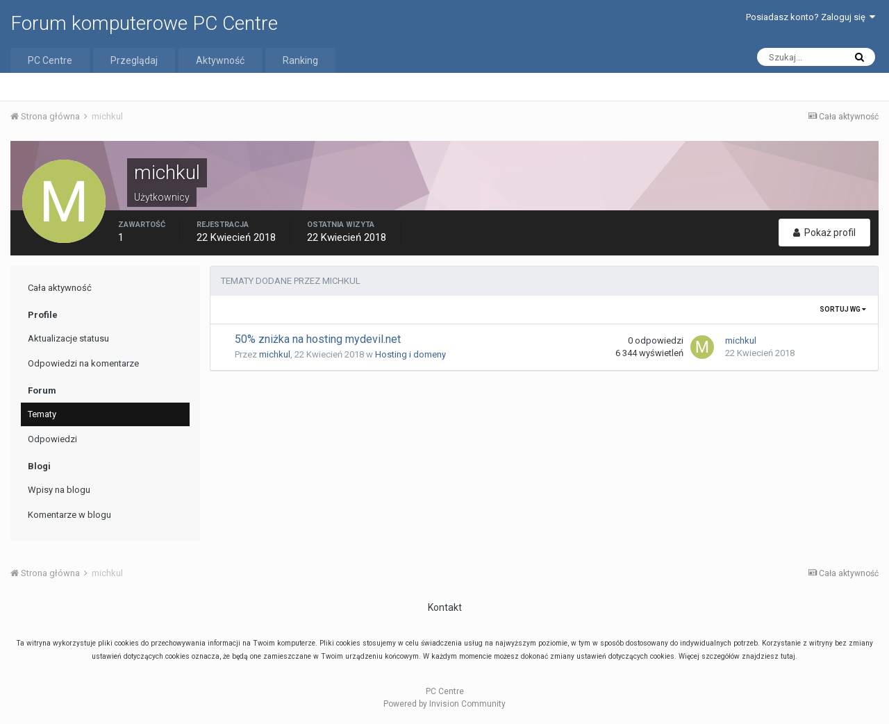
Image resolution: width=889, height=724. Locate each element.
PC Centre (50, 60)
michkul (274, 354)
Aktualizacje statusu (68, 338)
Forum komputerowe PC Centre (144, 23)
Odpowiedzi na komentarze (83, 363)
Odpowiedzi (52, 439)
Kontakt (445, 607)
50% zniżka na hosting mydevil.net (318, 339)
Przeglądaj (134, 60)
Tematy (42, 414)
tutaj (788, 656)
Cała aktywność (60, 288)
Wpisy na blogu (59, 490)
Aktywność (220, 60)
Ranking (300, 60)
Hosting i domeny (410, 354)
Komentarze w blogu (69, 515)
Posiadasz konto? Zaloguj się (810, 17)
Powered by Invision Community (444, 704)
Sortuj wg (843, 309)
